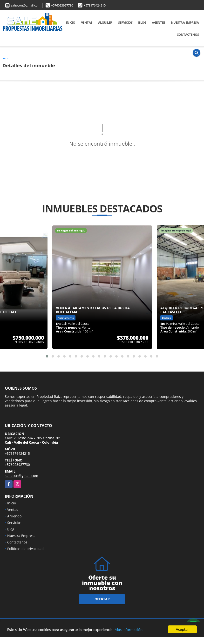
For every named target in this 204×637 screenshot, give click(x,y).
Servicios (125, 22)
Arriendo (14, 516)
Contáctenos (188, 34)
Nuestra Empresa (185, 22)
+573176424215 (95, 5)
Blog (142, 22)
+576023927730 (62, 5)
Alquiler (105, 22)
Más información (129, 629)
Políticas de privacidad (25, 548)
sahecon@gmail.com (26, 5)
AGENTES (158, 22)
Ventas (86, 22)
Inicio (70, 22)
